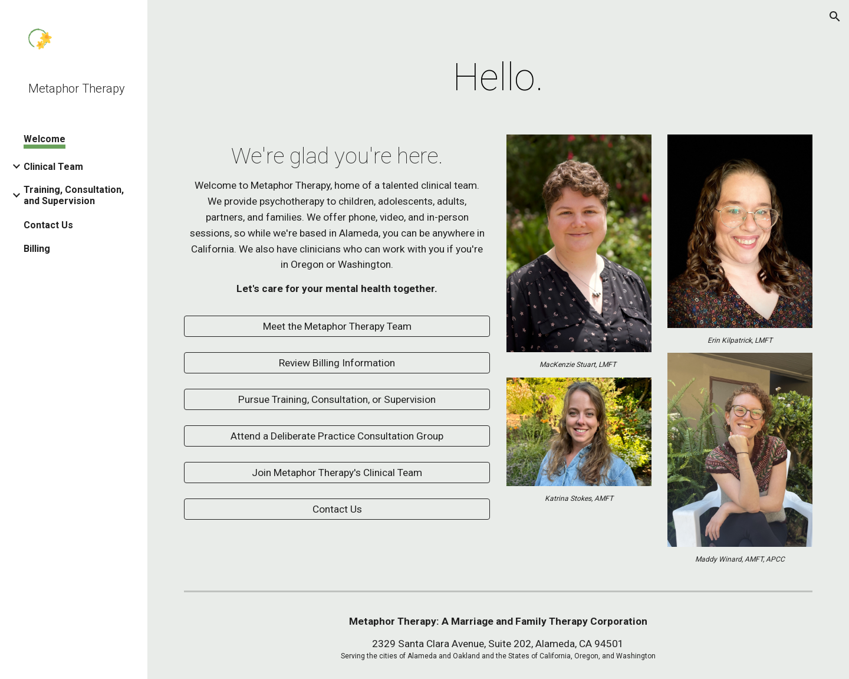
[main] (498, 78)
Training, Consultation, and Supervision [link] (74, 195)
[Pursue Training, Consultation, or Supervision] (337, 399)
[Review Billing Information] (337, 363)
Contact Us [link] (48, 225)
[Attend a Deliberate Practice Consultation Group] (337, 436)
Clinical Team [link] (53, 166)
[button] (835, 16)
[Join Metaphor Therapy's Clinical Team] (337, 473)
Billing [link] (37, 248)
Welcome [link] (44, 139)
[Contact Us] (337, 509)
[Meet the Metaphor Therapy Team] (337, 326)
